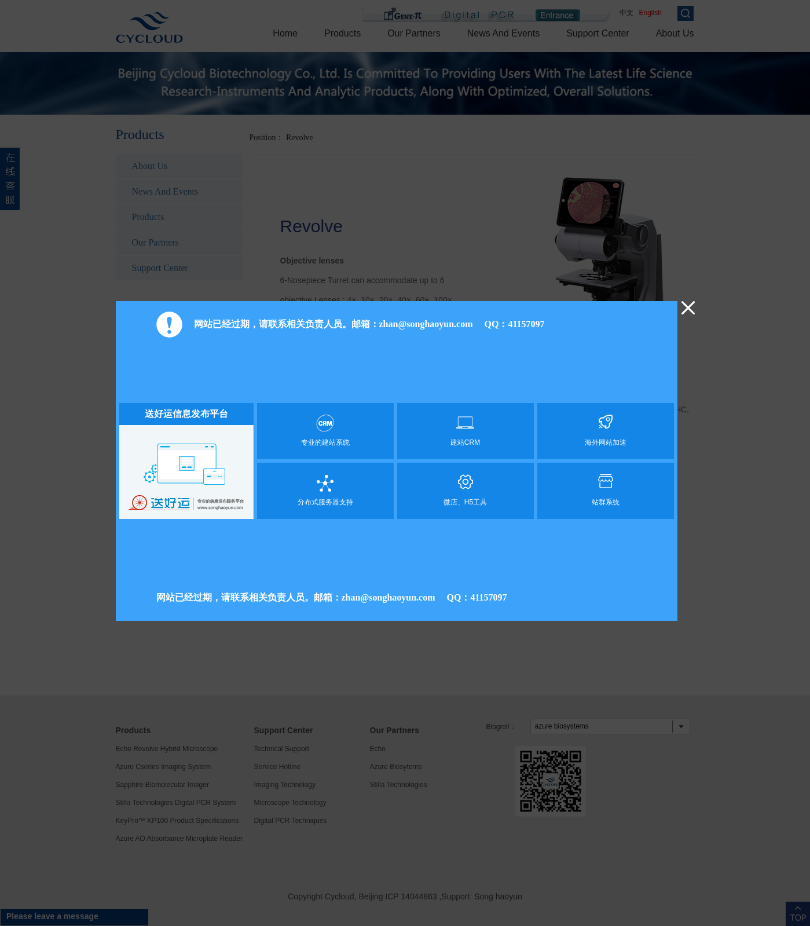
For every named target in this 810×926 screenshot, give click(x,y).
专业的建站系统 (325, 430)
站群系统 (605, 490)
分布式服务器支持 (325, 490)
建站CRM (465, 430)
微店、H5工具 (465, 490)
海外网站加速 (605, 430)
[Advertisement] (396, 373)
